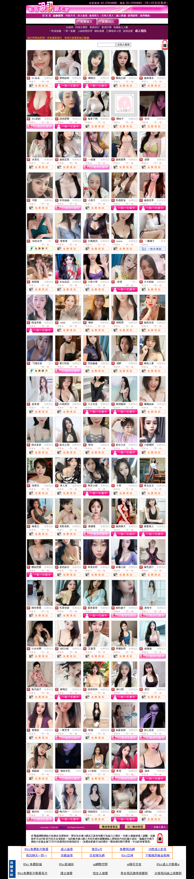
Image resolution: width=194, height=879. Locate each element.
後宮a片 (97, 849)
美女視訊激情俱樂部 (134, 873)
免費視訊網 (127, 849)
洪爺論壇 (67, 855)
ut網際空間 (100, 864)
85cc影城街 (66, 864)
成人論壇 (67, 849)
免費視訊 (48, 78)
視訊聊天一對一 (36, 855)
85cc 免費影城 (32, 864)
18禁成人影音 (157, 849)
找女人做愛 (100, 873)
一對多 (162, 241)
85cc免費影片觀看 (36, 849)
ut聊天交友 (134, 864)
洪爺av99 (63, 827)
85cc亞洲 (127, 855)
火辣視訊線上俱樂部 (168, 873)
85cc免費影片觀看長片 (33, 873)
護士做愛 (66, 873)
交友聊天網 (97, 855)
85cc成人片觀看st (168, 864)
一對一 (49, 241)
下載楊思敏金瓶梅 (157, 855)
